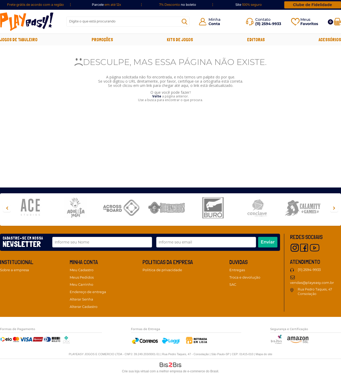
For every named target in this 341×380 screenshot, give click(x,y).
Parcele (106, 5)
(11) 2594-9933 (309, 270)
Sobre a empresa (14, 270)
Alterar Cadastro (83, 306)
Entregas (237, 270)
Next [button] (334, 208)
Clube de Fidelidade (312, 4)
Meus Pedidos (82, 277)
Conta (214, 23)
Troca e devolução (244, 277)
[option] (34, 208)
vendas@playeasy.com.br (312, 282)
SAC (232, 284)
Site (248, 5)
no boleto (177, 5)
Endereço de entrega (88, 292)
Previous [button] (7, 208)
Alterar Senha (81, 299)
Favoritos (309, 23)
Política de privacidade (162, 270)
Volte (156, 96)
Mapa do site (264, 354)
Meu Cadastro (81, 270)
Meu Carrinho (81, 284)
